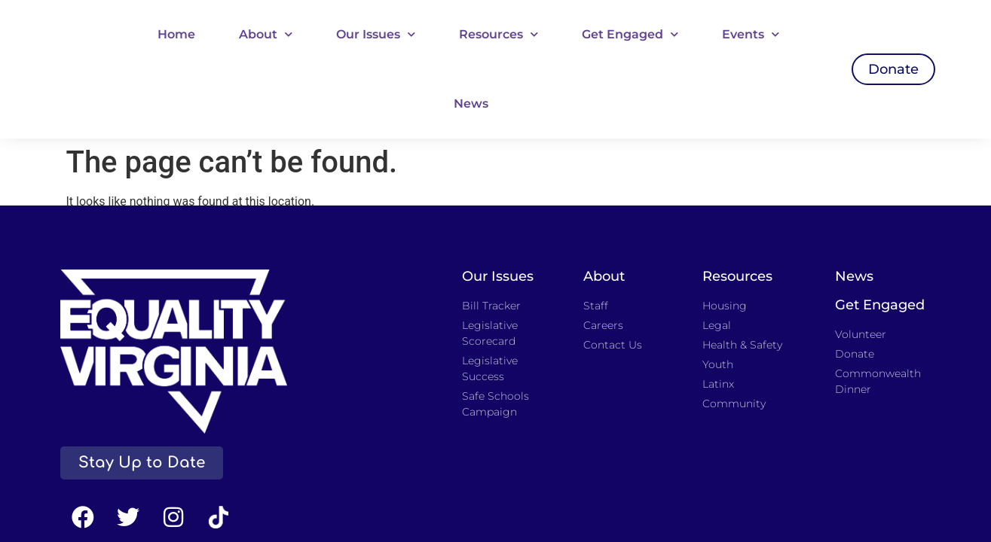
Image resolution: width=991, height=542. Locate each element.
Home (176, 34)
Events (750, 34)
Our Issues (375, 34)
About (265, 34)
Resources (498, 34)
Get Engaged (630, 34)
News (471, 103)
